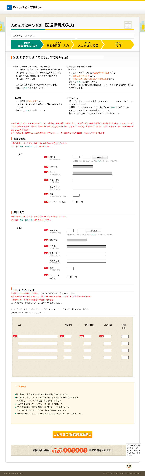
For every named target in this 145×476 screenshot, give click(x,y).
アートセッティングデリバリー (23, 7)
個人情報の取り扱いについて (14, 473)
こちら (27, 88)
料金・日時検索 (26, 146)
